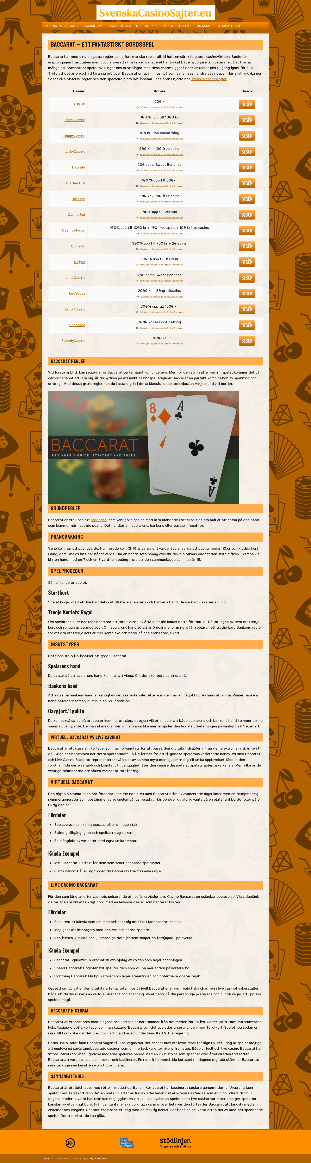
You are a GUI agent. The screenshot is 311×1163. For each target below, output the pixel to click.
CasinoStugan (73, 230)
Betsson (78, 199)
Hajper (79, 262)
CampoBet (76, 214)
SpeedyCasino (73, 340)
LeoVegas (77, 293)
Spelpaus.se (157, 107)
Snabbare (77, 325)
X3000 (79, 104)
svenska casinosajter (209, 79)
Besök (247, 104)
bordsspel (99, 520)
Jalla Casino (74, 277)
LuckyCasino (75, 151)
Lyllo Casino (75, 309)
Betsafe (78, 167)
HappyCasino (74, 136)
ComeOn (78, 246)
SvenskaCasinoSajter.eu (73, 1158)
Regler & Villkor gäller (173, 107)
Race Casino (74, 120)
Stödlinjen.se (145, 107)
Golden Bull (75, 183)
